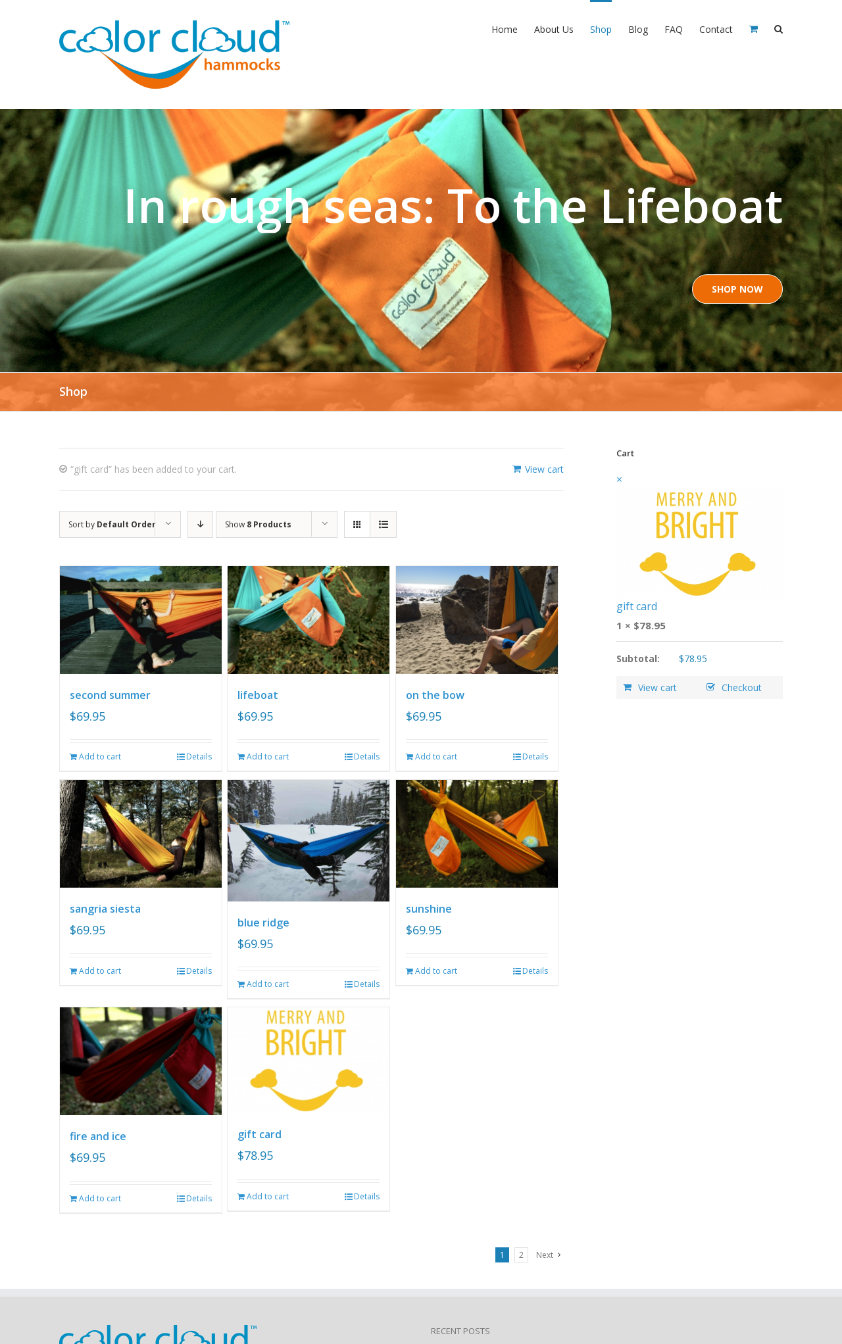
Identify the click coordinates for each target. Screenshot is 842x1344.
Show (258, 524)
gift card (259, 1134)
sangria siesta (105, 908)
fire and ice (98, 1136)
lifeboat (257, 695)
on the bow (435, 695)
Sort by (112, 524)
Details (199, 756)
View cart (544, 469)
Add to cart (100, 756)
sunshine (429, 908)
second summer (110, 695)
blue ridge (263, 922)
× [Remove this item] (619, 479)
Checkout (742, 687)
